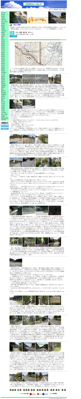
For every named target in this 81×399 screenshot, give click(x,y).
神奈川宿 (3, 19)
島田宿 (3, 56)
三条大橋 (3, 112)
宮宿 (2, 89)
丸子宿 (3, 50)
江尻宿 (3, 47)
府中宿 (3, 49)
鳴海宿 (3, 87)
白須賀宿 (3, 72)
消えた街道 (4, 114)
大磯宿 (3, 29)
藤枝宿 (3, 54)
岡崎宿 (3, 83)
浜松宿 (3, 67)
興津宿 (3, 45)
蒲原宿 (3, 41)
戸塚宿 (3, 23)
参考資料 (3, 119)
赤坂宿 (3, 79)
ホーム (51, 9)
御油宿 (3, 78)
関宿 (2, 99)
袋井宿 (3, 63)
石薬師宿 (3, 94)
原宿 (2, 38)
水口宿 (3, 105)
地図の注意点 (4, 118)
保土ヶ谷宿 (4, 21)
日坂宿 (3, 59)
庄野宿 (3, 96)
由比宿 (3, 43)
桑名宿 (3, 90)
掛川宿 (3, 61)
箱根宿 (3, 32)
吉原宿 (3, 39)
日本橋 (3, 14)
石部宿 (3, 107)
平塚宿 (3, 27)
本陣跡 (3, 116)
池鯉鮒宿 (3, 85)
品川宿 (3, 16)
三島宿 (3, 34)
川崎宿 (3, 18)
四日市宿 (3, 92)
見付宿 (3, 65)
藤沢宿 (3, 25)
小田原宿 (3, 30)
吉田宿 (3, 76)
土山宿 (3, 103)
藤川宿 (3, 81)
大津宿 (3, 110)
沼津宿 (3, 36)
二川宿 (3, 74)
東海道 (56, 9)
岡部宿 (3, 52)
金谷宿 (3, 58)
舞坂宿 (3, 69)
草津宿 (3, 108)
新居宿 (3, 70)
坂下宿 (3, 101)
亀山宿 (3, 98)
